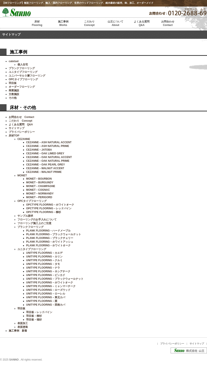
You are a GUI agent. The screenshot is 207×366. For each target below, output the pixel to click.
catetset (14, 61)
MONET (22, 175)
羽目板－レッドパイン (39, 312)
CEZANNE (23, 139)
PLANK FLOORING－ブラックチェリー (49, 238)
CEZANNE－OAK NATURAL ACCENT (49, 157)
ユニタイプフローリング (23, 71)
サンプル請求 (25, 215)
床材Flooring (37, 23)
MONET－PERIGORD (39, 197)
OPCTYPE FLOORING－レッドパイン (48, 208)
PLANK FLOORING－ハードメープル (48, 230)
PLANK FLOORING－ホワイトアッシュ (49, 241)
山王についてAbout (115, 23)
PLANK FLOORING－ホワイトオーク (48, 245)
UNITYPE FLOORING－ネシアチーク (48, 271)
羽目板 (13, 83)
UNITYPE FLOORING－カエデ (44, 252)
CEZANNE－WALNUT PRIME (44, 172)
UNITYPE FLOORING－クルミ (44, 260)
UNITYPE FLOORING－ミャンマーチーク (51, 286)
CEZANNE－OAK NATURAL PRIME (47, 160)
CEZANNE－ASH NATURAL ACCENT (48, 142)
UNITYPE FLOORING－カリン (44, 256)
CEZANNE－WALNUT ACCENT (45, 168)
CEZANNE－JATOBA (39, 149)
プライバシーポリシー (22, 131)
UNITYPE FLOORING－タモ (43, 264)
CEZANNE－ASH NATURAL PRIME (47, 146)
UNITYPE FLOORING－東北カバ (45, 297)
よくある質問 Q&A (21, 124)
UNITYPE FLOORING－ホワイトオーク (49, 282)
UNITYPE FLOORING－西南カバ (45, 304)
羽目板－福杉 (34, 319)
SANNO (14, 359)
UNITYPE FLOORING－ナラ (43, 267)
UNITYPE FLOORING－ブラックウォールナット (54, 278)
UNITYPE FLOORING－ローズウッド (48, 289)
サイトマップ (16, 128)
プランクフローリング (22, 68)
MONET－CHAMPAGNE (40, 186)
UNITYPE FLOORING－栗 (41, 301)
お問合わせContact (167, 23)
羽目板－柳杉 (34, 315)
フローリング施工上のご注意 (34, 223)
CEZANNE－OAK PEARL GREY (45, 164)
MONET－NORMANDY (40, 193)
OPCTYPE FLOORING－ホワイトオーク (50, 204)
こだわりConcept (89, 23)
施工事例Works (63, 23)
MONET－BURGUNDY (39, 182)
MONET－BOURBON (39, 178)
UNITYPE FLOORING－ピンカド (45, 275)
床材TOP (14, 135)
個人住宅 (22, 64)
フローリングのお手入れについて (37, 219)
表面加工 (22, 323)
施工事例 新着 (18, 330)
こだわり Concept (20, 120)
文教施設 (14, 94)
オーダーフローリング (22, 86)
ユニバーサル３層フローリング (27, 75)
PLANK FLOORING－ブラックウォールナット (53, 234)
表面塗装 (22, 327)
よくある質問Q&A (141, 23)
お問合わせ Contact (21, 117)
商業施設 (14, 90)
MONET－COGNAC (38, 189)
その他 (13, 97)
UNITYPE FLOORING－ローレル (45, 293)
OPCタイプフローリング (23, 79)
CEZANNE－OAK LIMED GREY (45, 153)
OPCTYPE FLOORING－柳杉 (43, 212)
